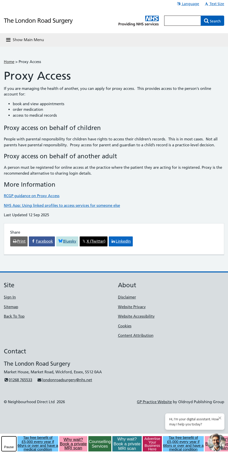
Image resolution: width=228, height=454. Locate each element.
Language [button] (187, 4)
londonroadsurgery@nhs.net (64, 379)
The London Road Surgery (38, 20)
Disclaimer (127, 297)
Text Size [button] (214, 4)
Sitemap (11, 306)
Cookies (124, 326)
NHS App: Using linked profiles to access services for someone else (62, 205)
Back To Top (14, 316)
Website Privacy (132, 306)
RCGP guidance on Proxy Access (31, 195)
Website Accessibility (136, 316)
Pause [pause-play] (9, 447)
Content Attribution (135, 335)
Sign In (10, 297)
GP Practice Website (154, 401)
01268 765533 (18, 379)
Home (9, 61)
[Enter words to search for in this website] (182, 21)
